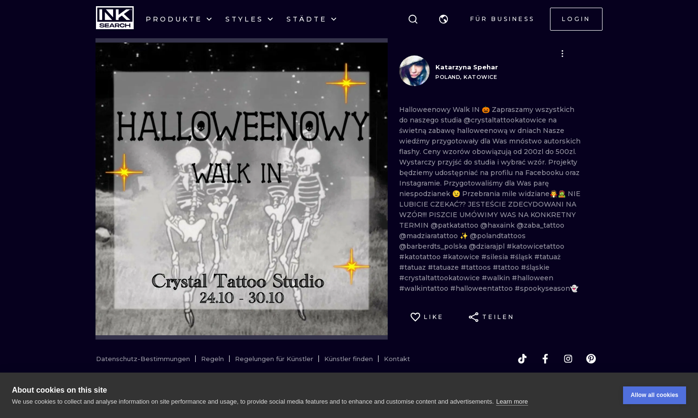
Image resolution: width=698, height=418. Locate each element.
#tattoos (477, 267)
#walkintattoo (424, 288)
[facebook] (545, 358)
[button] (443, 19)
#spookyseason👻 (546, 288)
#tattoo (507, 267)
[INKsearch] (114, 19)
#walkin (497, 278)
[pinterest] (591, 358)
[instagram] (568, 358)
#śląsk (522, 257)
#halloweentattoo (482, 288)
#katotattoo (421, 257)
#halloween (532, 278)
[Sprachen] (443, 19)
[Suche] (413, 19)
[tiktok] (522, 358)
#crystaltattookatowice (440, 278)
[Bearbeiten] (562, 53)
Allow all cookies (654, 395)
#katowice (462, 257)
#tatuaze (444, 267)
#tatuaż (547, 257)
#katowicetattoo (535, 246)
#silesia (495, 257)
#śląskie (535, 267)
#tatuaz (413, 267)
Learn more (512, 401)
